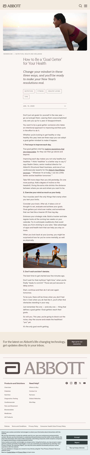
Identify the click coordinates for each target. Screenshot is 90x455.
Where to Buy (33, 387)
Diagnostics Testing (11, 398)
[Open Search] (80, 5)
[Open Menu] (85, 5)
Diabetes (7, 391)
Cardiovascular (9, 402)
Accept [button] (77, 437)
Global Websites (34, 398)
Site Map (32, 402)
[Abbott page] (67, 383)
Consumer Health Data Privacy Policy (53, 426)
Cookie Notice (11, 452)
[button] (65, 106)
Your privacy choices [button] (77, 448)
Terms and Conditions (19, 426)
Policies (7, 426)
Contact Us (33, 391)
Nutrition (7, 395)
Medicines (7, 413)
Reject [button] (77, 442)
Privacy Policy (33, 426)
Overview (7, 387)
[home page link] (12, 6)
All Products (8, 417)
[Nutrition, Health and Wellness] (29, 54)
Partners (32, 395)
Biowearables (9, 409)
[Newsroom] (8, 54)
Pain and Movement (11, 406)
